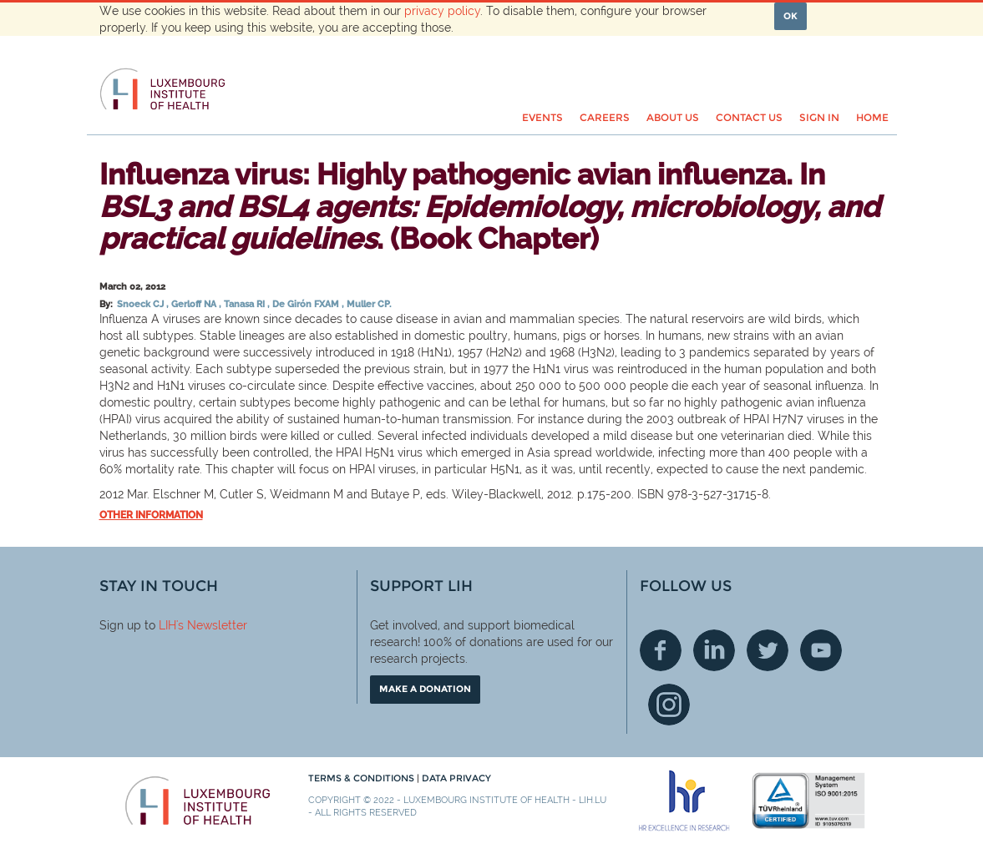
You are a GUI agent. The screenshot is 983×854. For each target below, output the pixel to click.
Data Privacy (456, 778)
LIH (167, 625)
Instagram (669, 704)
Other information (151, 515)
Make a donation (425, 689)
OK (790, 16)
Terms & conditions (362, 778)
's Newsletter (211, 625)
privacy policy (442, 11)
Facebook (661, 650)
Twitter (767, 650)
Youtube (821, 650)
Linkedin (714, 650)
